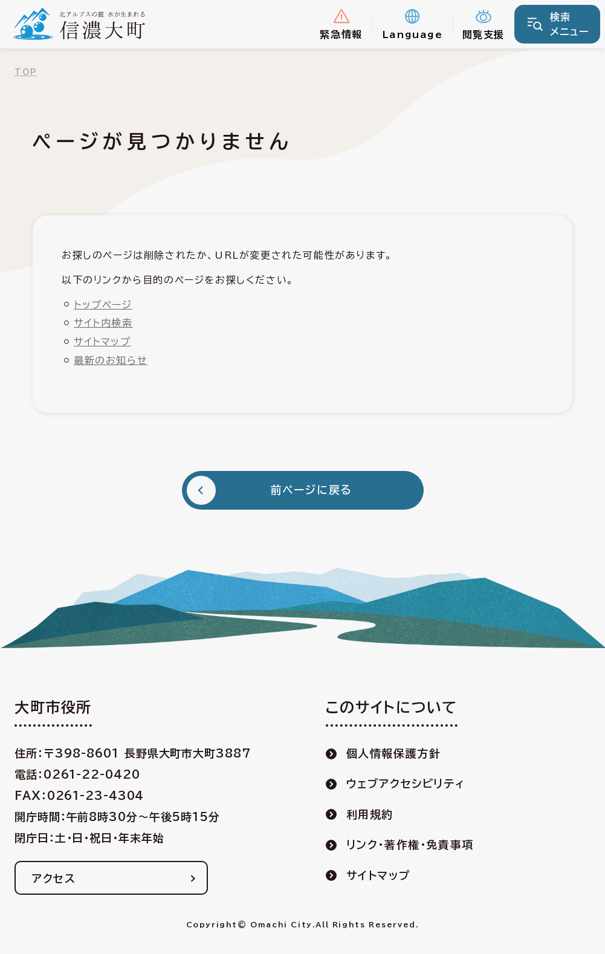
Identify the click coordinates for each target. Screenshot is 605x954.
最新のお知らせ (110, 360)
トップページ (103, 305)
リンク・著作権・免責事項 (410, 844)
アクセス (54, 878)
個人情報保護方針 (393, 753)
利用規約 (369, 814)
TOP (26, 72)
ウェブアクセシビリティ (405, 783)
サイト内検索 (103, 323)
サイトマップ (102, 341)
